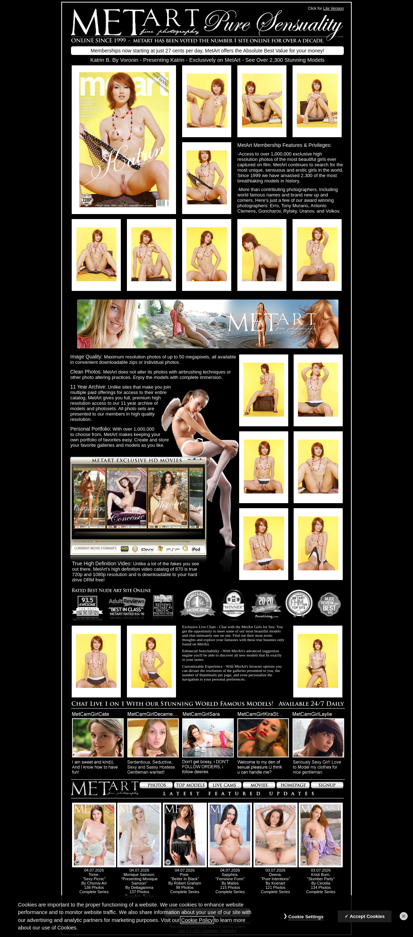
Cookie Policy (197, 924)
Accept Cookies (367, 920)
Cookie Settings (305, 920)
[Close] (404, 920)
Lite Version (333, 8)
